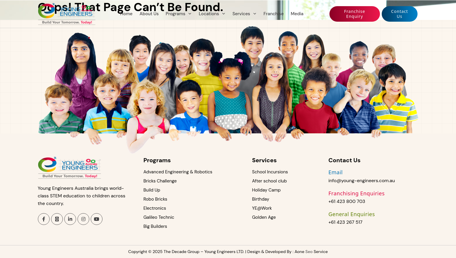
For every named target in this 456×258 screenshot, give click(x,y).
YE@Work (262, 208)
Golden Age (264, 217)
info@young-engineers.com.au (362, 180)
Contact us (399, 13)
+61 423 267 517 (346, 222)
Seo (308, 251)
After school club (269, 181)
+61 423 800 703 (347, 201)
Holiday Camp (266, 190)
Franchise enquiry (354, 13)
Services (241, 14)
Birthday (260, 199)
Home (126, 14)
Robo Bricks (155, 199)
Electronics (155, 208)
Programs (175, 14)
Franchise (274, 14)
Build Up (152, 190)
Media (297, 14)
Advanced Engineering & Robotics (178, 172)
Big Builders (155, 226)
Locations (209, 14)
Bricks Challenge (160, 181)
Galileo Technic (159, 217)
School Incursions (270, 172)
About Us (149, 14)
